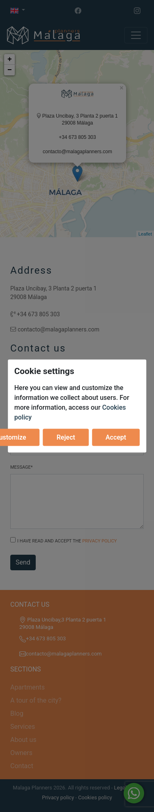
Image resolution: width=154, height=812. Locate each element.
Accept (116, 437)
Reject (66, 437)
